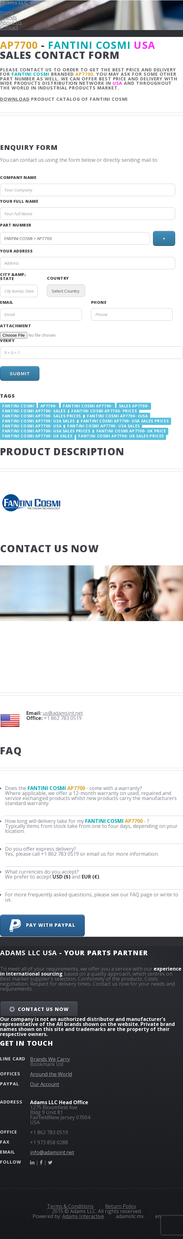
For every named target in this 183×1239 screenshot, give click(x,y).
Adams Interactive (83, 1216)
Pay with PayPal (42, 925)
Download (15, 99)
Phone (99, 302)
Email (6, 302)
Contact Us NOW (43, 1009)
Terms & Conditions (70, 1206)
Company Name (18, 178)
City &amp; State (13, 277)
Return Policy (120, 1206)
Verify (7, 341)
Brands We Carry (50, 1059)
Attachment (15, 326)
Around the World (51, 1074)
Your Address (16, 251)
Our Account (44, 1084)
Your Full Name (19, 201)
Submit (19, 373)
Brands (8, 17)
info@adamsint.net (52, 1152)
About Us (11, 22)
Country (58, 278)
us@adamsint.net (63, 713)
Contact (9, 27)
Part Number (15, 225)
